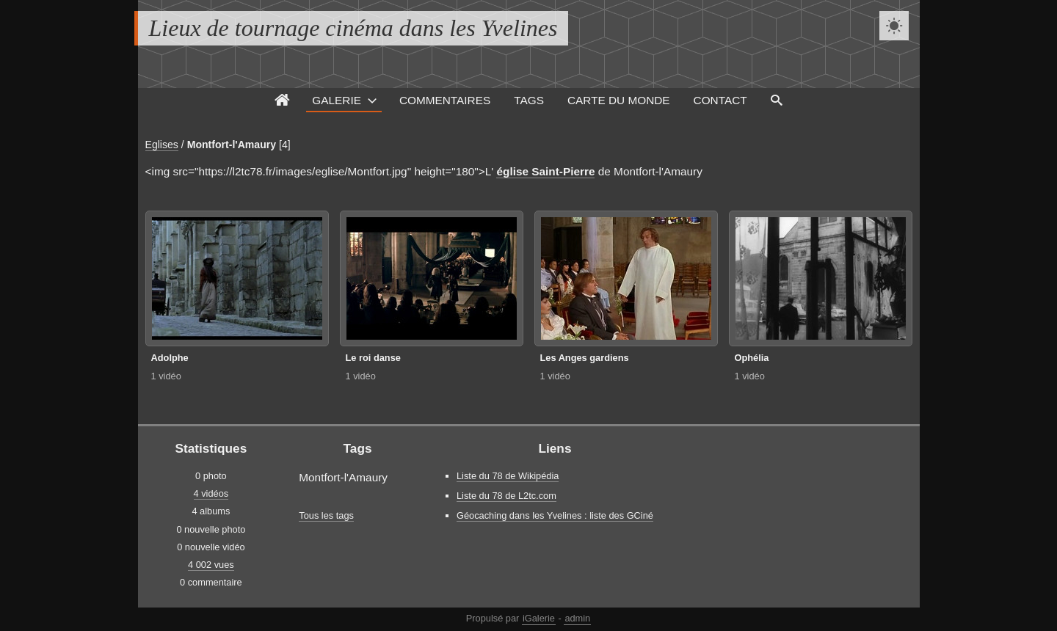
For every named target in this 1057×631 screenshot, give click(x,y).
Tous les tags (326, 515)
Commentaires (444, 100)
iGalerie (539, 618)
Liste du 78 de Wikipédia (508, 475)
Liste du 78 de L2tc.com (506, 495)
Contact (720, 100)
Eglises (161, 144)
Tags (529, 100)
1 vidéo (166, 376)
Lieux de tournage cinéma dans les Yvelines (353, 28)
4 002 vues (211, 564)
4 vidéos (211, 493)
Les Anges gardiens (584, 357)
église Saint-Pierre (545, 171)
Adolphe (170, 357)
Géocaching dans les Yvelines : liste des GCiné (555, 515)
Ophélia (752, 357)
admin (577, 618)
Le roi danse (373, 357)
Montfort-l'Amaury (231, 144)
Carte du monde (618, 100)
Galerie (336, 100)
